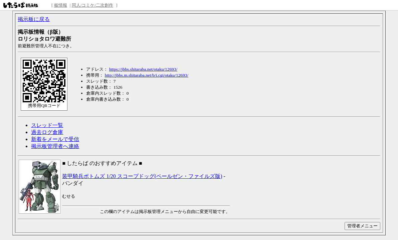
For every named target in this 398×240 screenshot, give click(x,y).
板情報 (60, 5)
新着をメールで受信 (55, 139)
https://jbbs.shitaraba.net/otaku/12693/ (143, 69)
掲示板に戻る (34, 19)
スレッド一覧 (47, 125)
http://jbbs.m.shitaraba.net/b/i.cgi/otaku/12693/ (146, 75)
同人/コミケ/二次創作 (92, 5)
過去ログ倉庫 (47, 132)
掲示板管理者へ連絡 (55, 146)
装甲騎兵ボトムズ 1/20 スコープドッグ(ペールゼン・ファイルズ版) (142, 176)
